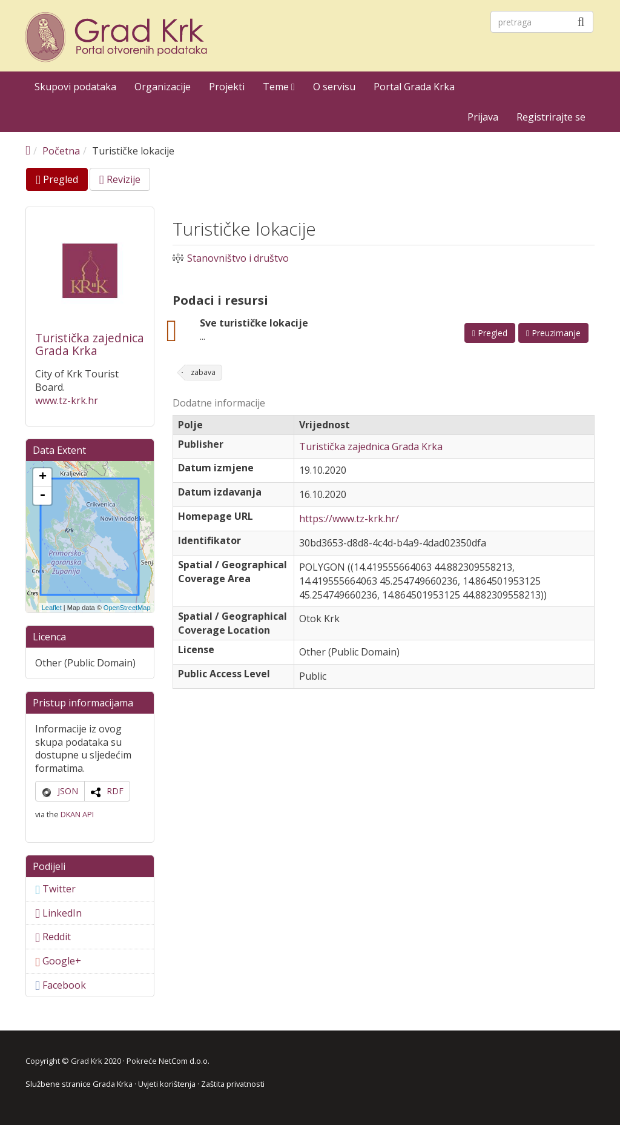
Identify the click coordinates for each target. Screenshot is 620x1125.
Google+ (58, 960)
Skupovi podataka (75, 86)
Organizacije (162, 86)
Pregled (62, 181)
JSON (68, 791)
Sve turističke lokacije (254, 323)
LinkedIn (58, 913)
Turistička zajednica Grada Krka (89, 344)
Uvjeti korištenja (167, 1083)
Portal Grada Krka (414, 86)
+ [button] (43, 477)
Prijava (482, 117)
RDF (115, 791)
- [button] (42, 495)
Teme (279, 86)
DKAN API (77, 814)
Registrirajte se (550, 117)
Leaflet (52, 607)
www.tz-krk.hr (66, 400)
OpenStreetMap (127, 607)
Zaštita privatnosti (233, 1083)
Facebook (60, 985)
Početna (61, 151)
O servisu (334, 86)
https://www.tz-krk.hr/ (349, 518)
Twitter (55, 888)
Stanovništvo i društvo (238, 258)
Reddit (53, 936)
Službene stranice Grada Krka (79, 1083)
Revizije (119, 179)
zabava (203, 372)
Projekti (227, 86)
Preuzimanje (553, 333)
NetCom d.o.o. (184, 1060)
